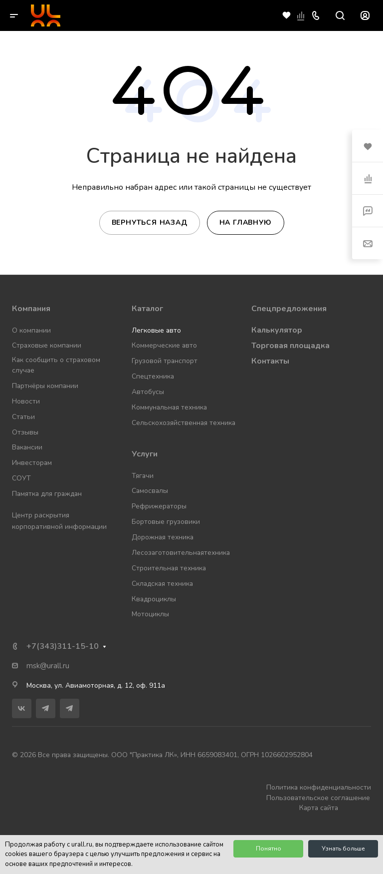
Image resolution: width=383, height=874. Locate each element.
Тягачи (143, 475)
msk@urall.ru (47, 666)
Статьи (23, 417)
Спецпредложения (289, 308)
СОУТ (21, 478)
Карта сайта (318, 808)
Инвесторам (32, 462)
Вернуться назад (150, 222)
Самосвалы (150, 490)
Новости (26, 401)
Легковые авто (156, 330)
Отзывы (25, 432)
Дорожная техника (162, 537)
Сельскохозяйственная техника (183, 423)
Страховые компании (46, 345)
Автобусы (148, 392)
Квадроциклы (154, 599)
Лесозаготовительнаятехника (181, 552)
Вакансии (27, 447)
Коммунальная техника (169, 407)
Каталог (147, 308)
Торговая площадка (290, 345)
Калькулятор (276, 330)
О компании (31, 330)
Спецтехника (153, 376)
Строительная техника (169, 568)
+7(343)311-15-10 (62, 646)
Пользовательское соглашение (318, 798)
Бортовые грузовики (166, 521)
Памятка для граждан (47, 493)
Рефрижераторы (159, 506)
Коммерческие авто (164, 345)
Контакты (270, 361)
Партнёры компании (45, 386)
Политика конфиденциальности (318, 787)
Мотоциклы (150, 614)
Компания (31, 308)
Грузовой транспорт (164, 361)
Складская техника (162, 583)
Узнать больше (343, 849)
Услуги (145, 453)
